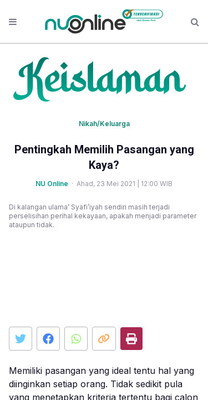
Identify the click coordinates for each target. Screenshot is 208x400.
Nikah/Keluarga (104, 123)
